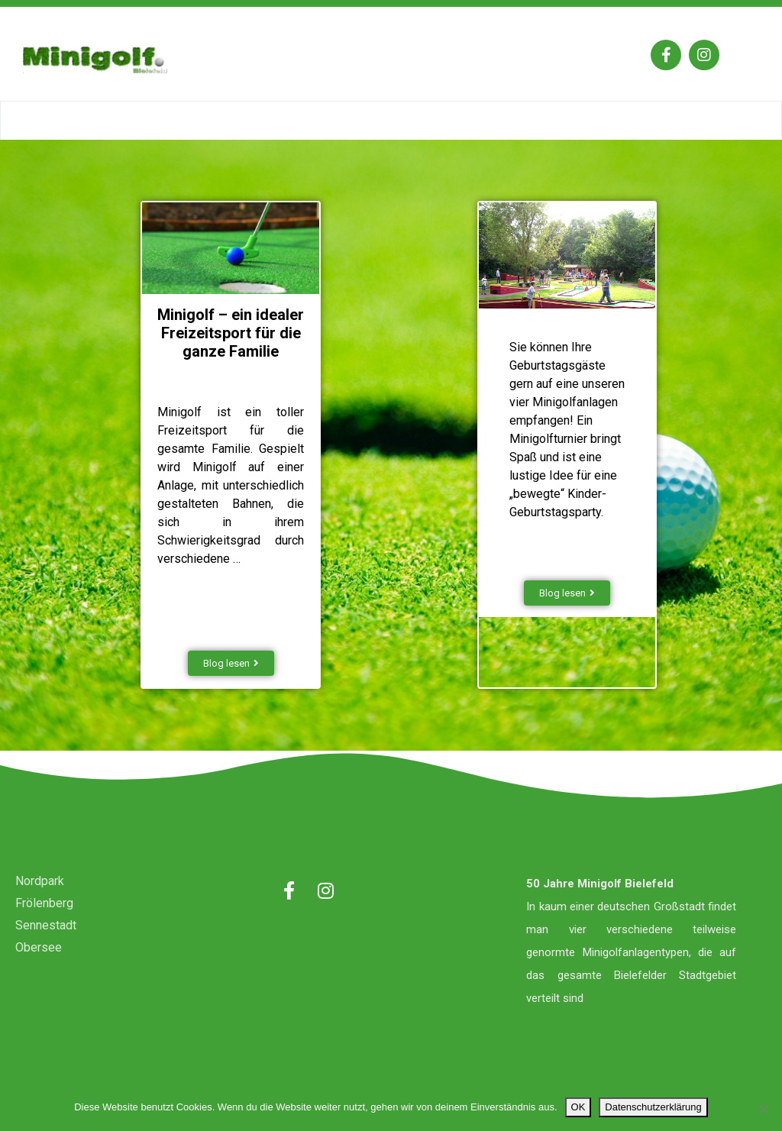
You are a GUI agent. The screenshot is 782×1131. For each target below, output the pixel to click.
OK (578, 1107)
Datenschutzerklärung (653, 1107)
